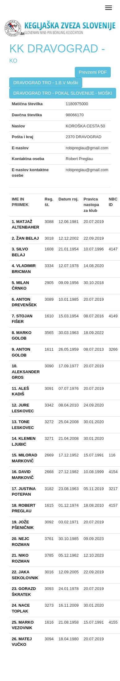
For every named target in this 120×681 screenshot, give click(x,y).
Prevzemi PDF (93, 72)
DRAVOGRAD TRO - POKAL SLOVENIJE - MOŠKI (62, 93)
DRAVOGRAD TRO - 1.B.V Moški (45, 82)
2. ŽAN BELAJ (25, 238)
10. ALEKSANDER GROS (26, 372)
